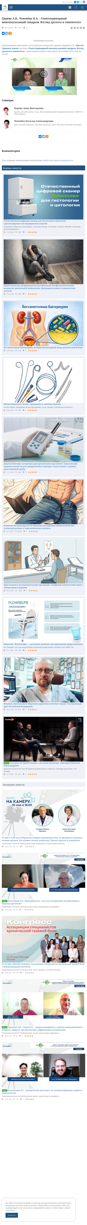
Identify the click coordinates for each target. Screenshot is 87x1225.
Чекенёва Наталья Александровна (34, 121)
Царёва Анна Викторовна (29, 108)
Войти (82, 7)
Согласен (12, 1215)
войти (46, 160)
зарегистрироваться (63, 160)
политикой (10, 1210)
